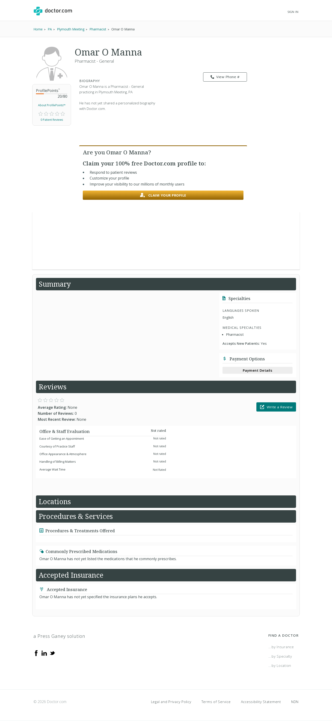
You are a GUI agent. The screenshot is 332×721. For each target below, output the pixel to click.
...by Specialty (280, 656)
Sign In (293, 12)
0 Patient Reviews (52, 120)
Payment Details (258, 370)
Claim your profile (163, 195)
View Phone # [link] (225, 77)
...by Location (279, 665)
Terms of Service (216, 701)
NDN (295, 701)
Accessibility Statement (261, 701)
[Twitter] (52, 652)
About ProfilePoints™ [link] (51, 105)
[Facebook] (36, 652)
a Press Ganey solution (59, 636)
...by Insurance (281, 646)
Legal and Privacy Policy (171, 701)
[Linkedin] (44, 652)
